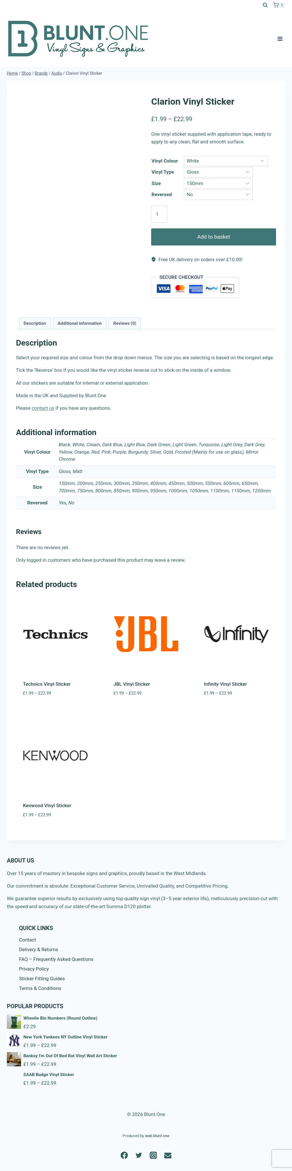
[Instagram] (153, 1155)
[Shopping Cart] (279, 5)
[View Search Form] (265, 5)
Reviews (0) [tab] (124, 323)
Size (156, 183)
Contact (27, 940)
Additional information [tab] (80, 323)
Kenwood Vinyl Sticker (47, 805)
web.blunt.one (157, 1135)
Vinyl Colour (164, 161)
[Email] (168, 1155)
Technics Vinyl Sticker (47, 684)
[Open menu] (280, 38)
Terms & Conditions (40, 988)
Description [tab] (35, 323)
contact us (43, 408)
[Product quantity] (159, 214)
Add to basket (213, 236)
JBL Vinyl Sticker (131, 684)
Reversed (161, 194)
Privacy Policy (34, 969)
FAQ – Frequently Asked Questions (56, 959)
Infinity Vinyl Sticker (225, 684)
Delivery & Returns (38, 949)
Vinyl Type (162, 172)
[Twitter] (138, 1155)
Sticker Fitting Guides (42, 978)
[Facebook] (124, 1155)
